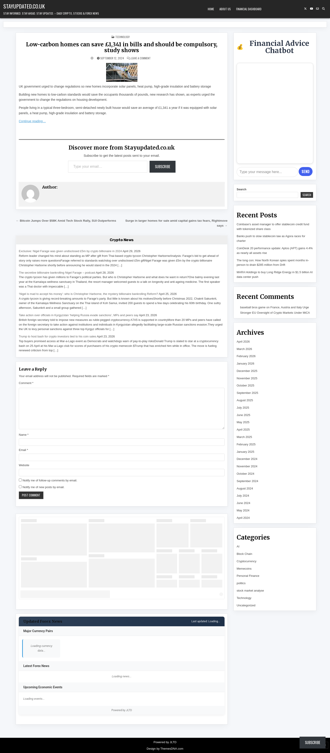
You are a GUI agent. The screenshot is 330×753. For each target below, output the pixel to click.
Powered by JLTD (121, 710)
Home (211, 9)
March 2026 (244, 349)
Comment (26, 383)
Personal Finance (248, 575)
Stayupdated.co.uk (24, 6)
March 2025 (244, 437)
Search (241, 189)
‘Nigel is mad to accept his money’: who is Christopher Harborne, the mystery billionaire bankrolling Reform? (88, 294)
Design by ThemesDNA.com (165, 748)
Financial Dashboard (248, 9)
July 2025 (243, 407)
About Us (225, 9)
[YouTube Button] (311, 9)
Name (23, 434)
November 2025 (247, 378)
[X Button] (305, 9)
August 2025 (245, 400)
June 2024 (243, 503)
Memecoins (244, 568)
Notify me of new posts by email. (43, 487)
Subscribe (162, 166)
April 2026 (243, 341)
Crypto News (122, 240)
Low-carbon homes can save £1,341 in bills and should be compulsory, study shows (121, 47)
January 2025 (245, 451)
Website (24, 465)
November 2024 (247, 466)
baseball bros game (253, 307)
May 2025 (243, 422)
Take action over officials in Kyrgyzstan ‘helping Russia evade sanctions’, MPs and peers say (78, 315)
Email (23, 450)
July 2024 (243, 495)
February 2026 (246, 356)
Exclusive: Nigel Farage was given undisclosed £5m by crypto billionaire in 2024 (70, 251)
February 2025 (246, 444)
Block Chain (244, 554)
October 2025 (245, 385)
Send (305, 171)
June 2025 (243, 415)
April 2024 (243, 517)
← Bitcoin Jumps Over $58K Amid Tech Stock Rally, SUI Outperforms (66, 220)
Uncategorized (246, 605)
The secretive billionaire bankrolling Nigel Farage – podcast (57, 272)
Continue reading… (32, 121)
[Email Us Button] (317, 9)
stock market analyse (250, 590)
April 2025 (243, 429)
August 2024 (245, 488)
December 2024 (247, 459)
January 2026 (245, 363)
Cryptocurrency (246, 561)
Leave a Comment (141, 58)
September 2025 (247, 393)
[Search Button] (323, 9)
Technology (122, 37)
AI (238, 546)
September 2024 (247, 481)
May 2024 (243, 510)
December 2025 (247, 371)
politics (241, 583)
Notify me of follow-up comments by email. (50, 480)
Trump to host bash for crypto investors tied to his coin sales (57, 336)
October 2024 (245, 473)
